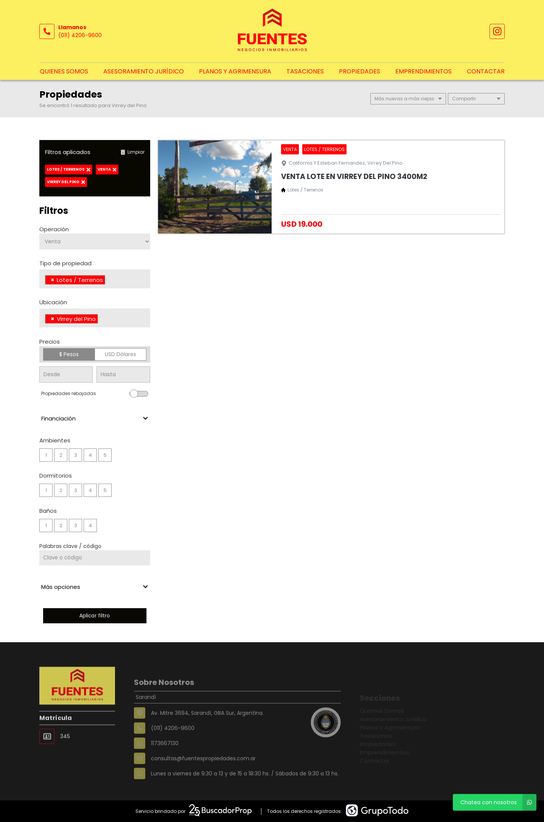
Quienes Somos (64, 71)
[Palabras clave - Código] (94, 557)
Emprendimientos (423, 71)
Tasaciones (305, 71)
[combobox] (94, 278)
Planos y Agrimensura (235, 71)
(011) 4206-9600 (80, 35)
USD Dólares (120, 354)
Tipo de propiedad (65, 263)
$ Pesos (69, 354)
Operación (54, 229)
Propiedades (359, 71)
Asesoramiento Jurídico (143, 71)
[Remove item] (52, 280)
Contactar (486, 71)
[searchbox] (109, 280)
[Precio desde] (66, 374)
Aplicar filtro (94, 615)
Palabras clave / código (70, 546)
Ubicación (53, 302)
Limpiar (132, 152)
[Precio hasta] (123, 374)
